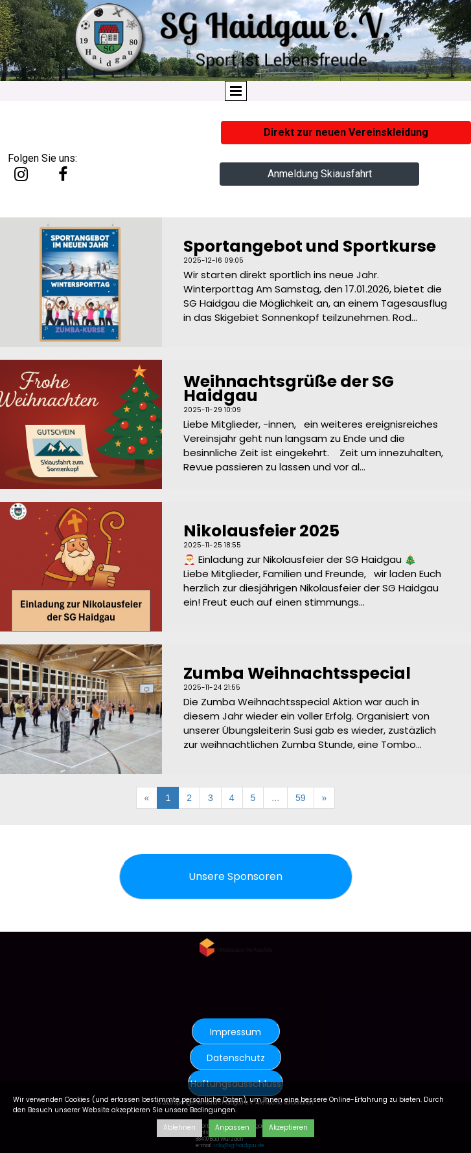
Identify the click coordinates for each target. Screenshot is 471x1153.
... (275, 798)
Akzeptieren (288, 1127)
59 (300, 798)
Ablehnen (179, 1127)
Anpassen (232, 1127)
